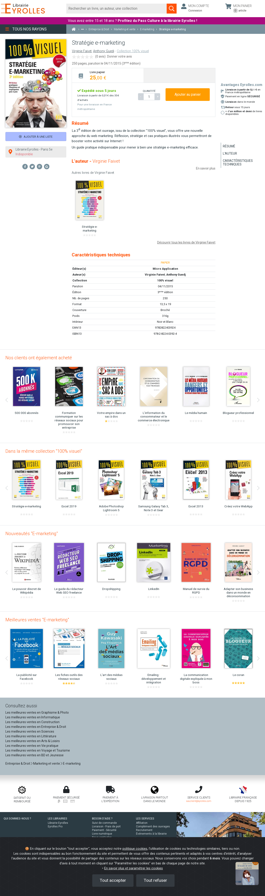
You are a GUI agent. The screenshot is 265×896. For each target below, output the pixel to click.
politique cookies (134, 849)
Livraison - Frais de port (106, 826)
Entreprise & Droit (17, 763)
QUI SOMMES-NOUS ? (17, 818)
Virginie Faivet (82, 51)
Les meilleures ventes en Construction (32, 722)
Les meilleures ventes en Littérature (30, 736)
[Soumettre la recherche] (172, 9)
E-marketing (72, 763)
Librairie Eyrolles (58, 822)
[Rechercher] (116, 9)
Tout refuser (155, 880)
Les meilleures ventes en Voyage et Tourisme (37, 750)
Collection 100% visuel (133, 51)
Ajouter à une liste (36, 136)
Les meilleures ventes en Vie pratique (31, 745)
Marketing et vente (46, 763)
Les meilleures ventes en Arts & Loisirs (32, 741)
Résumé (229, 146)
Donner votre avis (119, 56)
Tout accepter (113, 880)
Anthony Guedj (103, 51)
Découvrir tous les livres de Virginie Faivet (186, 242)
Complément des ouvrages (153, 826)
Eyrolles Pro (55, 826)
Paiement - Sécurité (104, 830)
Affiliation (141, 822)
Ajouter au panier (188, 94)
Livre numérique (102, 833)
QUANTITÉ (149, 91)
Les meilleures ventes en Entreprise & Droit (35, 727)
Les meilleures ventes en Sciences (29, 731)
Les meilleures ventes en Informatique (32, 717)
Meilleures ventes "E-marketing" (37, 619)
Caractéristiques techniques (238, 162)
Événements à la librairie (151, 833)
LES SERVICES (145, 818)
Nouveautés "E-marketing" (31, 533)
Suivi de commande (104, 822)
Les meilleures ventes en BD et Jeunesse (34, 755)
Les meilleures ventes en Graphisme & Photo (37, 712)
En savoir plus (205, 168)
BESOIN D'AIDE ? (102, 818)
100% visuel (165, 280)
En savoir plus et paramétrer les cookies (133, 868)
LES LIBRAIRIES (57, 818)
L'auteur (230, 153)
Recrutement (144, 830)
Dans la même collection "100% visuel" (43, 451)
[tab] (108, 75)
